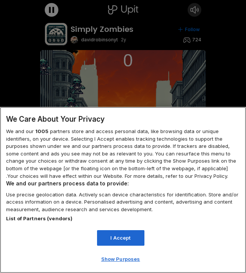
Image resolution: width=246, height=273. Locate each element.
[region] (123, 190)
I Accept (120, 238)
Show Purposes (120, 259)
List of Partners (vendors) (39, 218)
